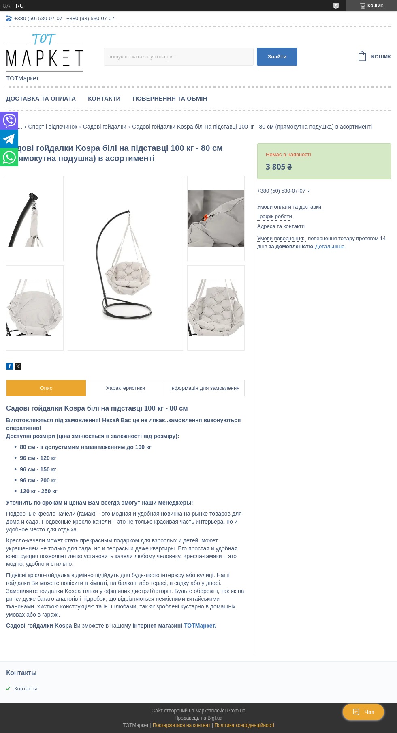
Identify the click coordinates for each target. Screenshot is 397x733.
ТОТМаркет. (200, 625)
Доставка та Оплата (41, 98)
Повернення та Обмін (169, 98)
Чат (363, 712)
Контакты (25, 689)
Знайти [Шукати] (277, 57)
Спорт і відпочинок (52, 126)
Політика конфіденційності (244, 725)
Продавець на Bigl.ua (198, 718)
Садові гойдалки (104, 126)
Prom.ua (236, 711)
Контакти (104, 98)
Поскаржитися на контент (181, 725)
